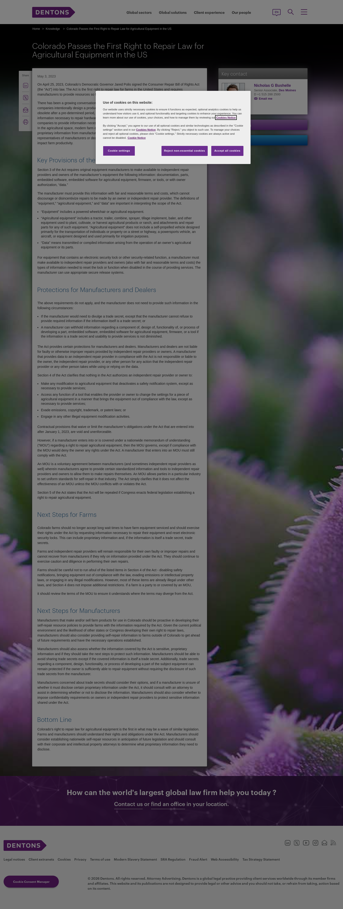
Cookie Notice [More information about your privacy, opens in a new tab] (137, 137)
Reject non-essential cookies (184, 150)
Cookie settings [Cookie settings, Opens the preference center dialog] (119, 150)
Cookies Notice (226, 117)
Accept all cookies (227, 150)
